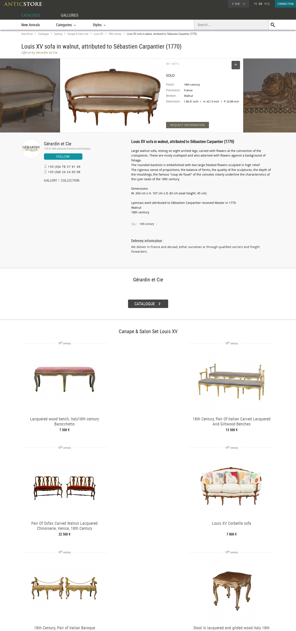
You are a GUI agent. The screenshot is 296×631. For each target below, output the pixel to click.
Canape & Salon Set (77, 34)
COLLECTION (70, 181)
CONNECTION (285, 4)
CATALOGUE (31, 15)
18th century (114, 34)
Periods (82, 602)
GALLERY (50, 181)
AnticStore (27, 34)
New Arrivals (30, 24)
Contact (235, 597)
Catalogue (43, 34)
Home (234, 593)
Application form (39, 601)
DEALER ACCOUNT (37, 586)
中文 (267, 4)
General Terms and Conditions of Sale (156, 623)
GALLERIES (71, 15)
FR (255, 4)
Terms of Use (126, 623)
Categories (83, 592)
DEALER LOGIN (44, 593)
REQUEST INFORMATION (187, 125)
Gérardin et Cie (57, 143)
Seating (58, 34)
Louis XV (98, 34)
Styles (81, 597)
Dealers (133, 592)
